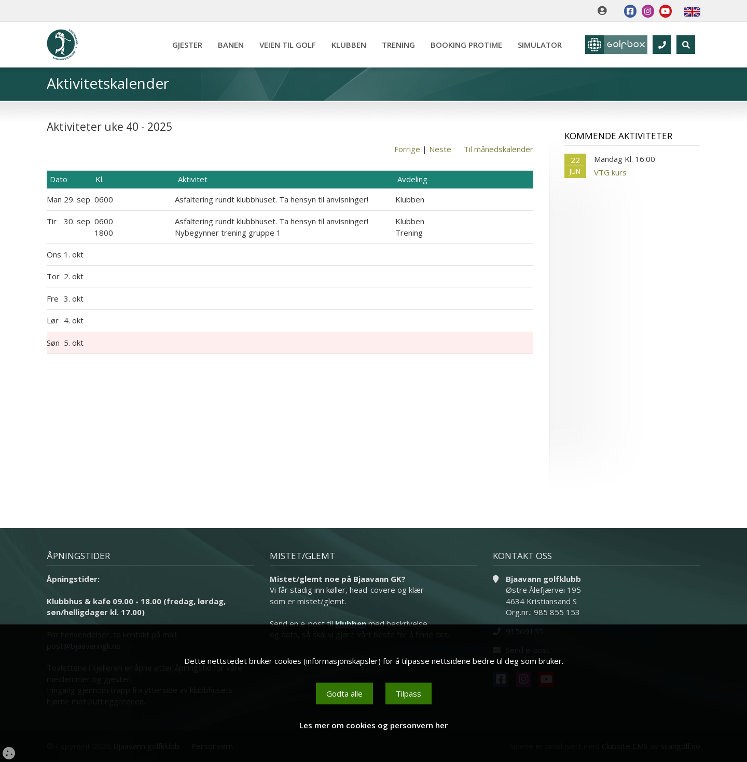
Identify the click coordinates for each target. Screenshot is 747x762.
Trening (398, 44)
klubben (350, 623)
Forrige (407, 149)
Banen (231, 44)
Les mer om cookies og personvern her (373, 725)
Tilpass (408, 693)
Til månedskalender (498, 149)
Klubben (348, 44)
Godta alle (344, 693)
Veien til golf (287, 44)
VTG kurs (610, 172)
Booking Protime (466, 44)
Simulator (540, 44)
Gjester (187, 44)
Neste (440, 149)
